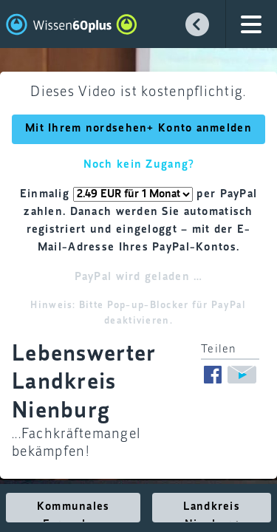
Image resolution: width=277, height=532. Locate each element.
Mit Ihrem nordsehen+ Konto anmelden (138, 128)
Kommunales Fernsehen (73, 511)
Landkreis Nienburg (211, 511)
